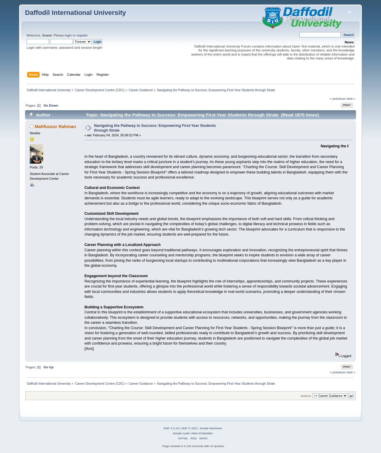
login (68, 35)
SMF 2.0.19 (171, 428)
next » (350, 98)
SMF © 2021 (189, 428)
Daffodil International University (75, 12)
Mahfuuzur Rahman (55, 126)
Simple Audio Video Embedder (193, 433)
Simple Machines (210, 428)
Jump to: (305, 395)
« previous (337, 98)
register (82, 35)
